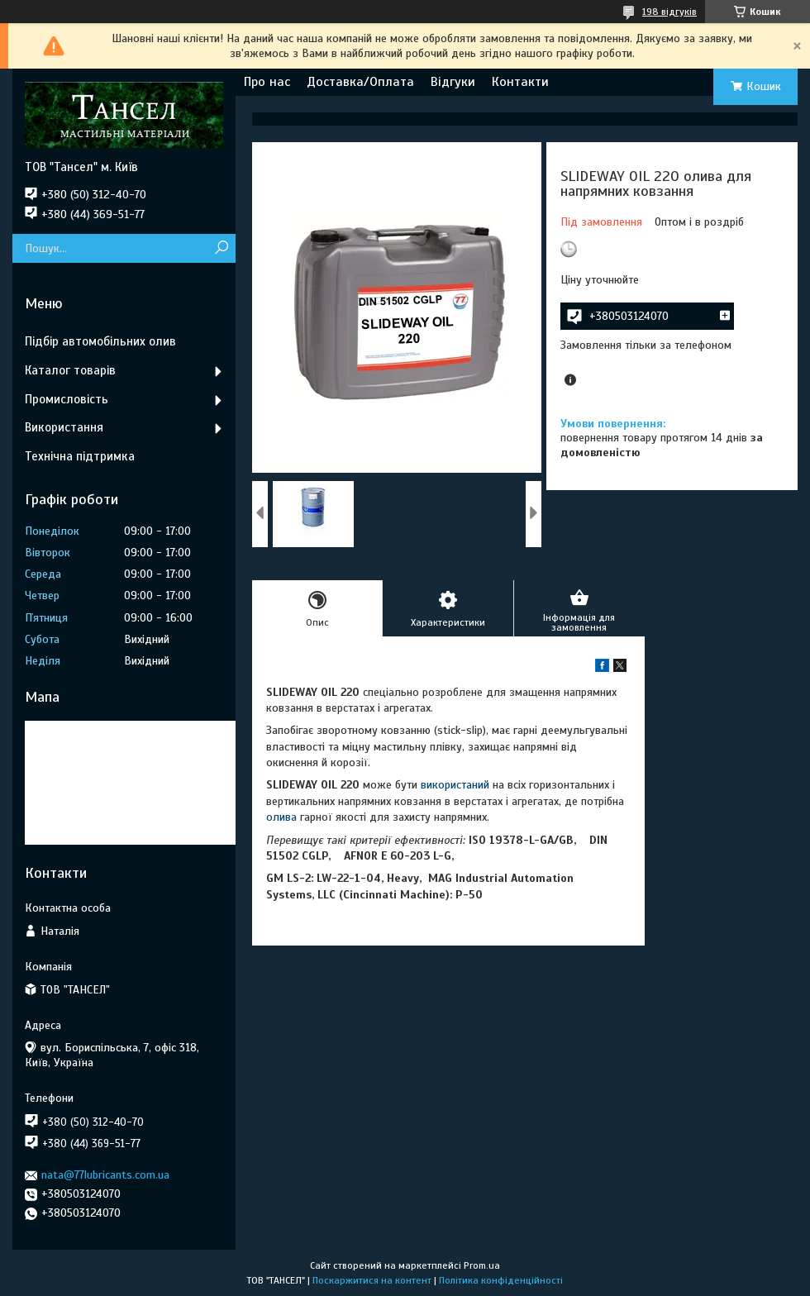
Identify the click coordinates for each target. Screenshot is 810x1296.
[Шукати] (221, 248)
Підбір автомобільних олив (100, 341)
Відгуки (453, 82)
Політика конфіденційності (501, 1280)
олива (281, 817)
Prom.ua (482, 1265)
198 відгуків (669, 11)
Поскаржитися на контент (371, 1280)
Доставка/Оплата (360, 82)
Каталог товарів (70, 370)
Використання (64, 427)
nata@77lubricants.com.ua (105, 1175)
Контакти (520, 82)
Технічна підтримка (80, 456)
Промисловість (66, 399)
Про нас (267, 82)
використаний (455, 785)
